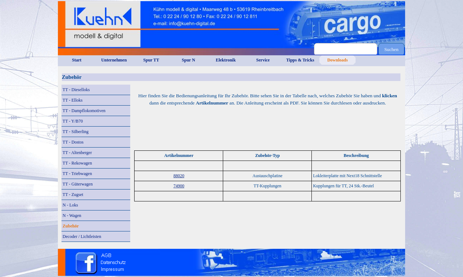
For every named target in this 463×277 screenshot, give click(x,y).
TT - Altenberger (77, 152)
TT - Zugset (73, 194)
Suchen (391, 49)
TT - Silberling (76, 131)
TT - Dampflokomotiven (84, 110)
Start (76, 60)
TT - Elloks (72, 100)
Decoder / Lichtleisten (82, 236)
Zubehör (71, 226)
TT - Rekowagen (77, 163)
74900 (178, 185)
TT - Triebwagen (77, 173)
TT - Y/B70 (73, 121)
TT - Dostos (73, 142)
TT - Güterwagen (78, 184)
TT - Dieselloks (76, 89)
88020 (178, 175)
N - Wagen (72, 215)
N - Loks (70, 205)
